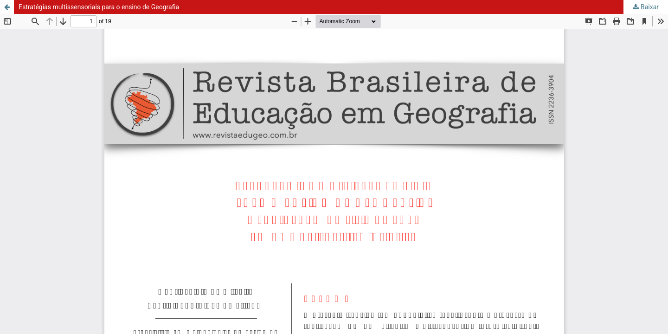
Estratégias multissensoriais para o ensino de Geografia (99, 7)
